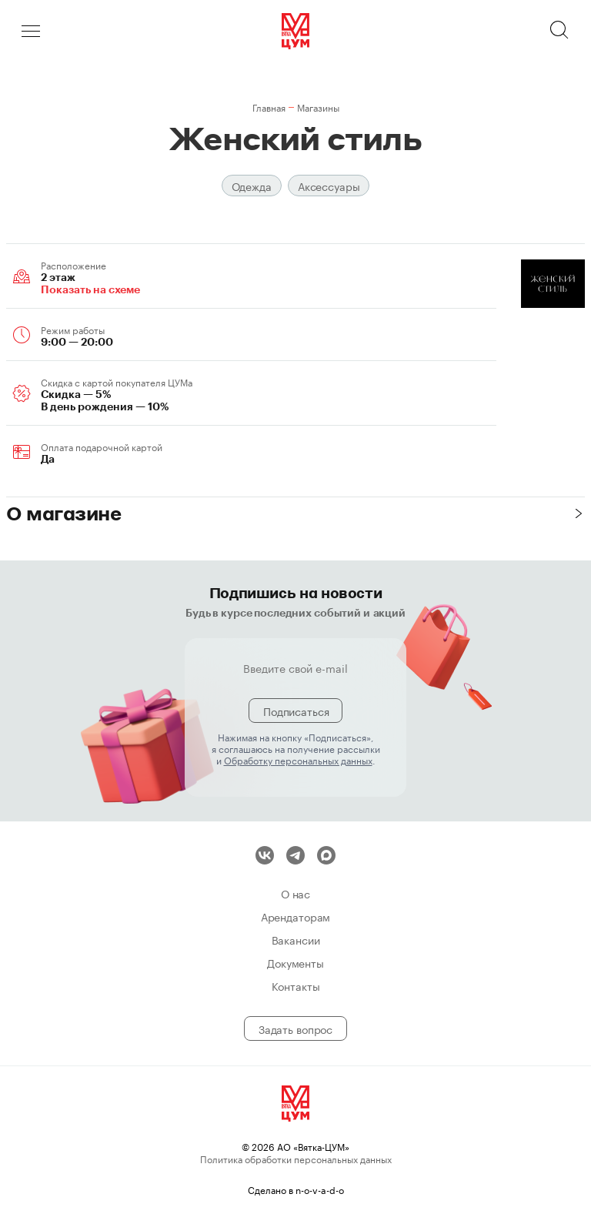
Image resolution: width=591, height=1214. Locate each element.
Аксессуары (329, 185)
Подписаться (296, 710)
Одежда (252, 185)
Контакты (296, 985)
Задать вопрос (295, 1028)
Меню (30, 30)
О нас (295, 893)
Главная (268, 106)
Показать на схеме (90, 289)
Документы (295, 962)
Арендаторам (295, 916)
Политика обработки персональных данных (296, 1158)
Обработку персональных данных (298, 759)
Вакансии (296, 939)
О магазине (63, 513)
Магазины (318, 106)
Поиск (560, 30)
